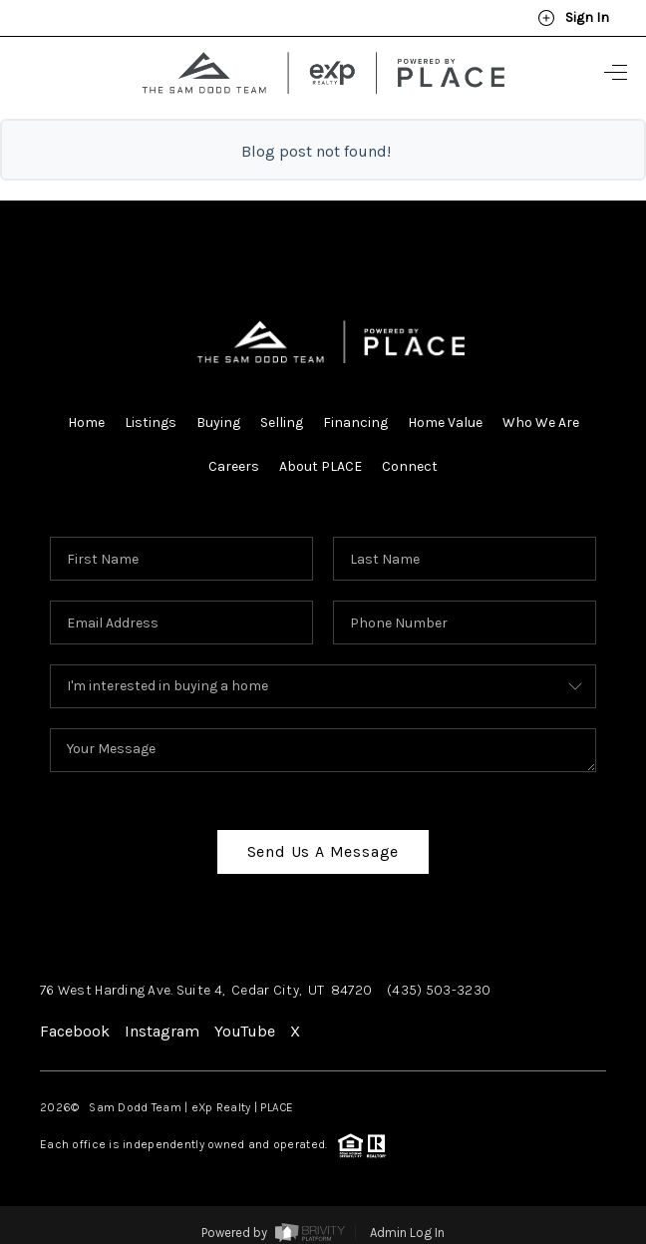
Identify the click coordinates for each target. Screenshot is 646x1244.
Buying (218, 422)
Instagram (162, 1031)
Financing (355, 422)
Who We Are (540, 422)
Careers (233, 466)
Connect (410, 466)
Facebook (75, 1031)
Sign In (573, 18)
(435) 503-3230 (438, 990)
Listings (150, 422)
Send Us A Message (323, 851)
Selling (281, 422)
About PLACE (320, 466)
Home (86, 422)
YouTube (244, 1031)
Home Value (445, 422)
